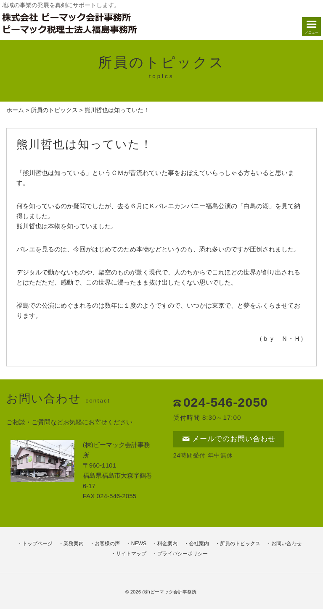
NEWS (138, 543)
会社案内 (199, 543)
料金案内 (167, 543)
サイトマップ (131, 554)
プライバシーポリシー (182, 554)
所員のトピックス (54, 110)
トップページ (37, 543)
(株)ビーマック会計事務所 (169, 591)
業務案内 (74, 543)
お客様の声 (107, 543)
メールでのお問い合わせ (228, 439)
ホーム (15, 110)
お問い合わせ (286, 543)
